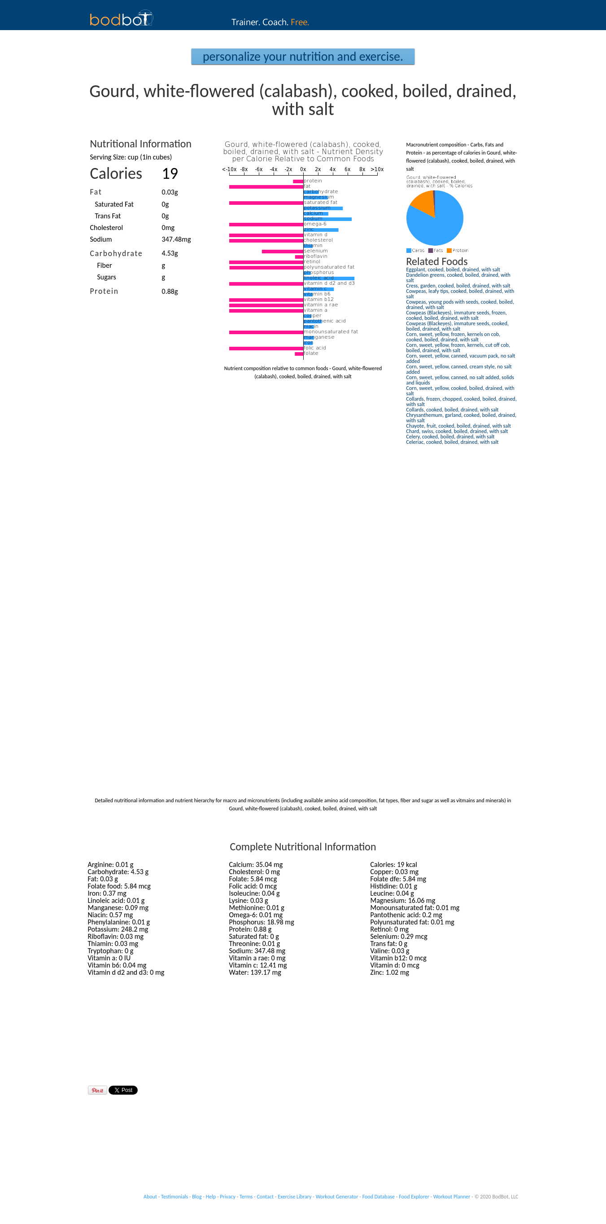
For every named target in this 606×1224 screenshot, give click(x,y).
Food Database (378, 1196)
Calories (116, 173)
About (150, 1196)
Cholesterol (106, 227)
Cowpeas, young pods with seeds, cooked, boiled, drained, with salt (460, 304)
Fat (96, 192)
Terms (246, 1196)
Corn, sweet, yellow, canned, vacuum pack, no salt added (460, 358)
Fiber (104, 265)
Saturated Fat (114, 204)
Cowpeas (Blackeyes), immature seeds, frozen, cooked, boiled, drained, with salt (456, 315)
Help (211, 1196)
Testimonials (174, 1196)
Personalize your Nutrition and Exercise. (303, 56)
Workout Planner (452, 1196)
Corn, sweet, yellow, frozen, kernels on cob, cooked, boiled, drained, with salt (453, 337)
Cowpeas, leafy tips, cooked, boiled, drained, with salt (460, 294)
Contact (265, 1196)
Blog (196, 1196)
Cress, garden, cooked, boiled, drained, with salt (458, 286)
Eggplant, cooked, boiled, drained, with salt (453, 269)
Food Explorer (414, 1196)
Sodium (101, 239)
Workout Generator (337, 1196)
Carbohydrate (116, 253)
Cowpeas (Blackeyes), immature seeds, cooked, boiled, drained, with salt (457, 326)
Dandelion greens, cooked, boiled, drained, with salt (458, 277)
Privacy (227, 1196)
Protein (104, 291)
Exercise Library (294, 1196)
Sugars (106, 277)
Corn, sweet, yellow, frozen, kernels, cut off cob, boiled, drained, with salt (458, 348)
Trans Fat (108, 216)
